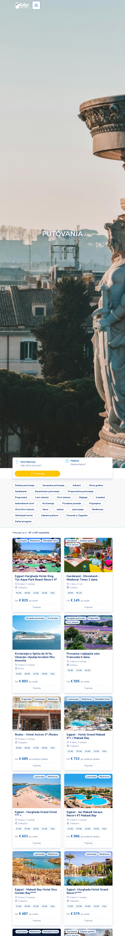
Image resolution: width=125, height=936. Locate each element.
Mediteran (97, 509)
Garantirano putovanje (47, 491)
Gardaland (20, 491)
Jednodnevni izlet (24, 503)
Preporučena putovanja (80, 491)
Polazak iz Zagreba (77, 515)
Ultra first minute (24, 509)
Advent (77, 485)
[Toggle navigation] (36, 5)
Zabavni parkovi (49, 515)
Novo (45, 509)
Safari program (23, 521)
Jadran (60, 509)
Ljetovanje (78, 509)
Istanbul (100, 497)
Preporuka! (21, 497)
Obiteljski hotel (24, 515)
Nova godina (96, 485)
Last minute (42, 497)
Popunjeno (95, 503)
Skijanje (83, 497)
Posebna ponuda (71, 503)
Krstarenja (48, 503)
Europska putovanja (53, 485)
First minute (64, 497)
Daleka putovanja (24, 485)
